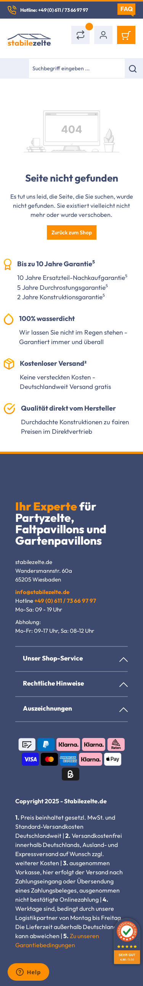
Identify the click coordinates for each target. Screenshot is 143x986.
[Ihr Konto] (103, 35)
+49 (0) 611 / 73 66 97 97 (65, 600)
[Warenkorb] (126, 35)
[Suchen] (133, 68)
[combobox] (76, 68)
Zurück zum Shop (71, 232)
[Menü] (18, 68)
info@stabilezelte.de (42, 592)
